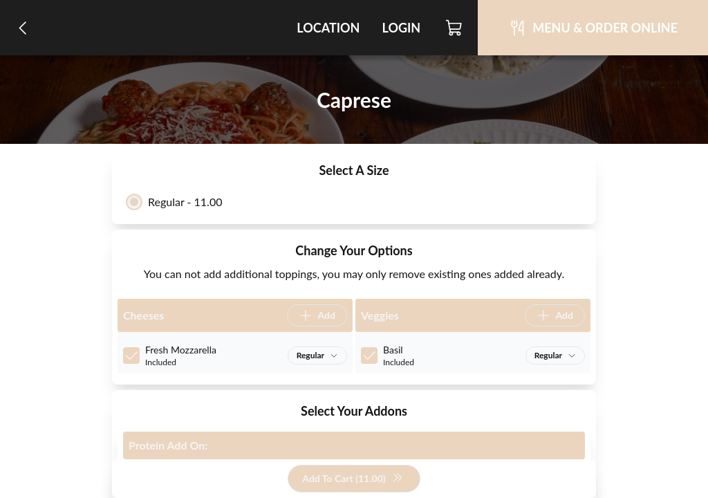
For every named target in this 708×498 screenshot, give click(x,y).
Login (401, 27)
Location (328, 27)
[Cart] (454, 27)
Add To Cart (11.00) (352, 479)
